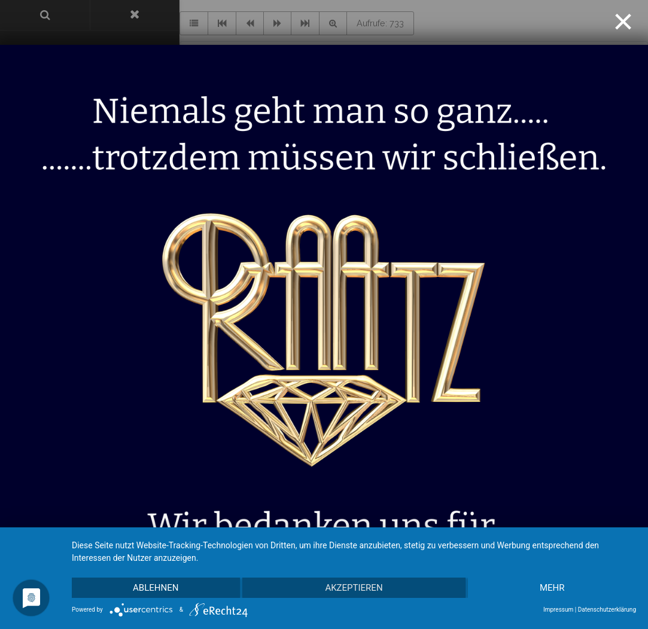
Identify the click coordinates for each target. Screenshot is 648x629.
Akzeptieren (353, 587)
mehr (552, 587)
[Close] (623, 21)
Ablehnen (155, 587)
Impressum (558, 609)
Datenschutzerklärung (607, 609)
